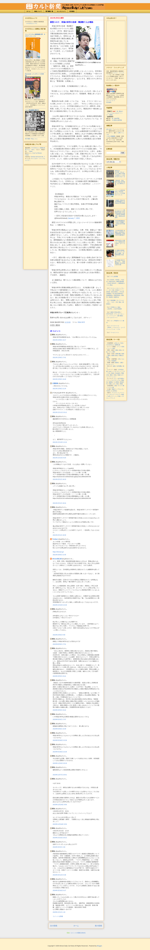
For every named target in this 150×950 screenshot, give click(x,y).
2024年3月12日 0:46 (59, 875)
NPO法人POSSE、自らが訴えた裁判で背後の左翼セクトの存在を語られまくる (120, 173)
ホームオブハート (113, 317)
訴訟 (120, 350)
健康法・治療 (119, 362)
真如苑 (111, 297)
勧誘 (114, 366)
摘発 (116, 350)
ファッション (112, 376)
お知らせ (116, 343)
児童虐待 (113, 361)
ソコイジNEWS (110, 136)
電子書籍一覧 (49, 11)
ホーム (28, 11)
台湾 (109, 396)
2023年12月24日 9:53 (60, 824)
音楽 (115, 375)
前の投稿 (98, 926)
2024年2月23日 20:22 (60, 837)
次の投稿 (53, 926)
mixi (110, 371)
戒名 (117, 384)
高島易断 (112, 300)
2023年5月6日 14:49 (59, 729)
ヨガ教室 (116, 382)
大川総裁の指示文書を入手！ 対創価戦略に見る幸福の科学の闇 (120, 262)
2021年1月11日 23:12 (60, 412)
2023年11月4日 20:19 (60, 763)
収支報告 (71, 11)
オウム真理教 (114, 276)
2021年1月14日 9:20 (59, 458)
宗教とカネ (112, 384)
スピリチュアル (115, 380)
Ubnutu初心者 (57, 559)
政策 (123, 353)
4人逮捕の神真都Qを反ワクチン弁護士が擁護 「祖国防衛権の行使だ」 (120, 253)
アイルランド (115, 392)
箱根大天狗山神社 (115, 312)
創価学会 (116, 297)
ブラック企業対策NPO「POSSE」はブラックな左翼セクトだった (120, 193)
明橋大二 (114, 389)
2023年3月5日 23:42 (59, 710)
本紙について (38, 11)
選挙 (109, 355)
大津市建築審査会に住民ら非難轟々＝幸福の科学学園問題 (120, 223)
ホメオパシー (110, 364)
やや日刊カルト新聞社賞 (113, 345)
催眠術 (111, 382)
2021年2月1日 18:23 (59, 479)
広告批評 (117, 373)
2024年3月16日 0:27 (59, 890)
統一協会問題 (115, 118)
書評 (111, 375)
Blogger (99, 946)
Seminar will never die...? (38, 156)
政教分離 (117, 353)
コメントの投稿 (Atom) (77, 933)
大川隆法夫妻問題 (117, 120)
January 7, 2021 (74, 218)
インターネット (116, 371)
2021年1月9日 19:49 (59, 379)
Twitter (30, 151)
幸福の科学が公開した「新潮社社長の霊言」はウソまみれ (120, 243)
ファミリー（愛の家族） (117, 315)
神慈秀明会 (117, 295)
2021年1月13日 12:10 (60, 442)
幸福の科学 (81, 322)
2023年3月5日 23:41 (59, 676)
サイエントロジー (115, 288)
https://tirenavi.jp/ (58, 552)
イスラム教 (111, 387)
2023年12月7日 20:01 (60, 775)
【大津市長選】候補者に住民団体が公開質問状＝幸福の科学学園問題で (120, 233)
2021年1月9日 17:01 (59, 357)
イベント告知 (120, 346)
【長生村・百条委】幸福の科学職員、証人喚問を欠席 (120, 183)
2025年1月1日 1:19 (59, 912)
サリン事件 (112, 352)
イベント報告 (111, 348)
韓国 (122, 394)
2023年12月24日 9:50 (60, 804)
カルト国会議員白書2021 (32, 110)
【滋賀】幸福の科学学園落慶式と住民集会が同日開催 (120, 201)
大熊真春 (55, 383)
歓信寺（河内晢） (115, 279)
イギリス (111, 394)
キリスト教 (121, 385)
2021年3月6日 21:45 (59, 554)
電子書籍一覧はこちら (31, 139)
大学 (119, 359)
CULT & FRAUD (37, 153)
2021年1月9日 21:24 (59, 388)
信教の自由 (114, 355)
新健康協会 (109, 295)
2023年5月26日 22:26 (60, 740)
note (32, 149)
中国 (119, 396)
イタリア (117, 394)
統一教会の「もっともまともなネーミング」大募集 (114, 113)
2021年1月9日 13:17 (59, 340)
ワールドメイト (114, 332)
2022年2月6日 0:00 (59, 635)
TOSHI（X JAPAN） (112, 391)
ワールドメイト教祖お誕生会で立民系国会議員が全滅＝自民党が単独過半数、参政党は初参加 (120, 213)
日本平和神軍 (118, 309)
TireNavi (55, 539)
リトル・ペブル (115, 329)
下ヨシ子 (120, 389)
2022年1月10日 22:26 (60, 605)
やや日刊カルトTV (31, 23)
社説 (121, 343)
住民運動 (119, 366)
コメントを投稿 (58, 916)
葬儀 (121, 384)
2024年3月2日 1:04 (59, 847)
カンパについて (61, 11)
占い (115, 378)
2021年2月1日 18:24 (59, 503)
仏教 (115, 385)
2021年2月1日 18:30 (59, 535)
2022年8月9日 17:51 (59, 644)
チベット (113, 396)
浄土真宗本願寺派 (118, 293)
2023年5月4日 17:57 (59, 719)
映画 (112, 373)
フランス (112, 398)
